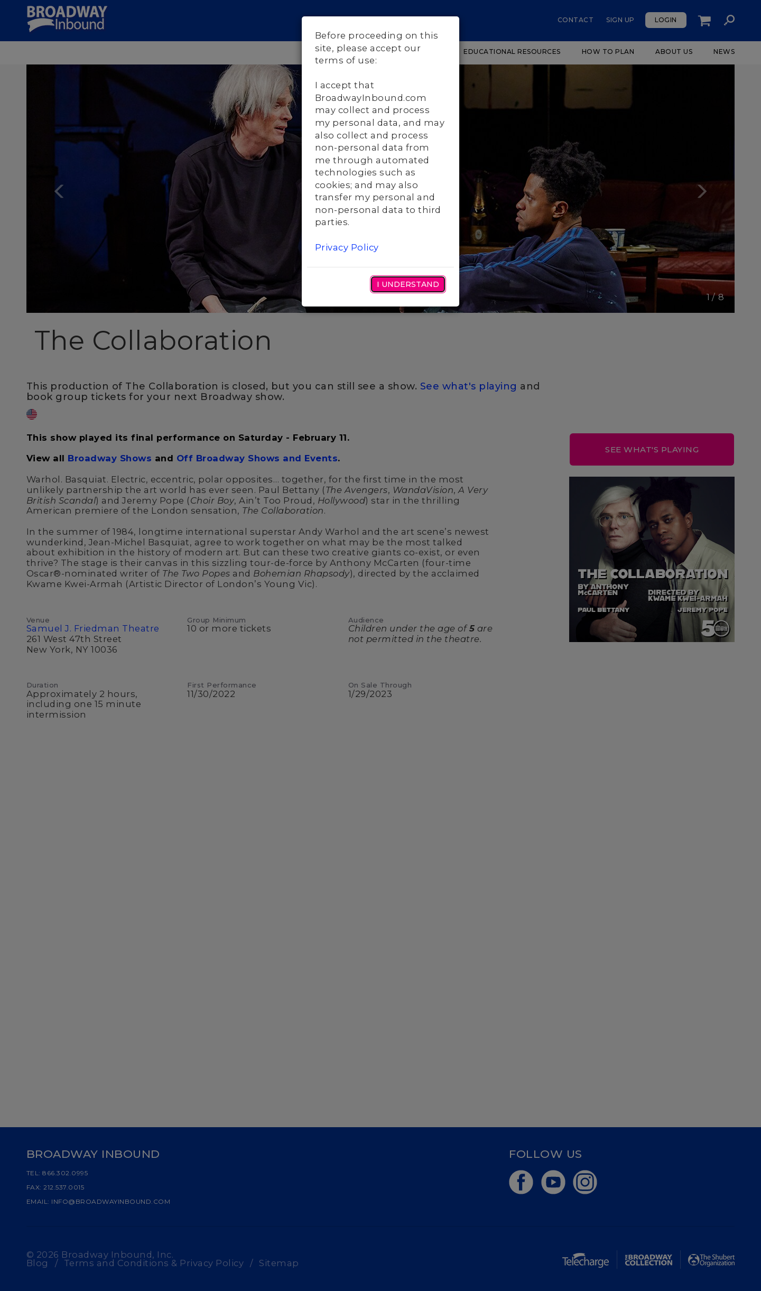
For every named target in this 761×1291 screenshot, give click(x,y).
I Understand (408, 284)
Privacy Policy (347, 247)
